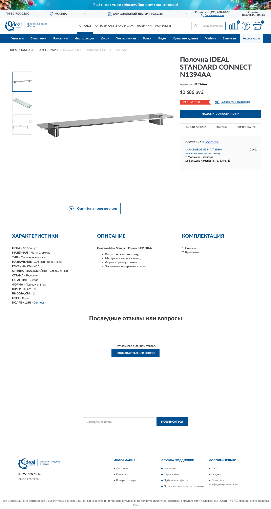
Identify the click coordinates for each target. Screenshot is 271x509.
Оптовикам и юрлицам (114, 25)
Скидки (216, 474)
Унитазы (17, 38)
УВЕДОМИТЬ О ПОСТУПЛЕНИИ (220, 114)
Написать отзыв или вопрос (135, 353)
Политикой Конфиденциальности (130, 431)
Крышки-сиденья (185, 38)
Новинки (144, 25)
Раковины (60, 38)
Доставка (122, 468)
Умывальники (126, 38)
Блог (214, 468)
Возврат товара (126, 480)
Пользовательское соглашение (184, 486)
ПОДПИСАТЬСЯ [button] (172, 421)
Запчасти (229, 38)
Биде (162, 38)
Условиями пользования (165, 431)
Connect (39, 302)
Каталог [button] (85, 25)
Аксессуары (251, 38)
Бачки (147, 38)
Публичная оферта (176, 480)
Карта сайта (172, 474)
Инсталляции (84, 38)
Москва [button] (212, 142)
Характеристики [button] (196, 127)
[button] (212, 15)
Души (105, 38)
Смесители (38, 38)
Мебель (210, 38)
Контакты (163, 25)
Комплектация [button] (246, 127)
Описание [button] (221, 127)
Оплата (121, 474)
